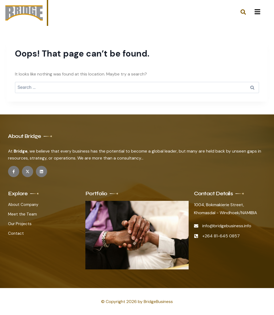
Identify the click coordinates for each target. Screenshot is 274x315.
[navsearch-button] (243, 13)
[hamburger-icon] (257, 13)
